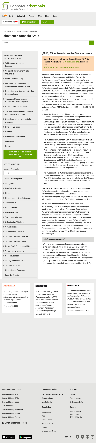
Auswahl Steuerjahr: (11, 169)
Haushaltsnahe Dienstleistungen (18, 198)
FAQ (40, 16)
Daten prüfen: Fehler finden (16, 107)
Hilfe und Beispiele (12, 127)
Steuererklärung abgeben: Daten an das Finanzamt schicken (19, 112)
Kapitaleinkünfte (11, 208)
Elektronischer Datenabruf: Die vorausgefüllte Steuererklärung (17, 84)
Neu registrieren (30, 22)
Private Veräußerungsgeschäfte (17, 246)
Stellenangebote (76, 402)
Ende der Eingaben (12, 275)
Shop (55, 16)
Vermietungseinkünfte (14, 217)
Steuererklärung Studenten (12, 410)
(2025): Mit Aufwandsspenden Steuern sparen (62, 67)
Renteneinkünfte (11, 212)
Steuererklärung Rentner (11, 417)
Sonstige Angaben (12, 265)
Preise (32, 16)
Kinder (7, 193)
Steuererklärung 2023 (10, 402)
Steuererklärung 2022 (10, 406)
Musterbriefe (47, 402)
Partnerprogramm (77, 398)
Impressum (9, 141)
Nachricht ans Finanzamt (15, 270)
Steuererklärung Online (11, 389)
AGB (43, 416)
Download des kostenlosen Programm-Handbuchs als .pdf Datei (20, 154)
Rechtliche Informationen (15, 136)
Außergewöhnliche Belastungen (17, 261)
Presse (8, 146)
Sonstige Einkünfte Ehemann (16, 236)
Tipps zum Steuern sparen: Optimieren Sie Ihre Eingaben (16, 100)
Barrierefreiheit (48, 424)
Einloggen (47, 22)
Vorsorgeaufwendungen (14, 251)
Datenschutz (47, 420)
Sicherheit (21, 16)
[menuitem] (10, 22)
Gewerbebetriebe (12, 227)
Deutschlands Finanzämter (53, 394)
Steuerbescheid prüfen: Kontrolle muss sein (18, 120)
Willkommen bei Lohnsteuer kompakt (16, 64)
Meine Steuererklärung (14, 79)
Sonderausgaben (12, 256)
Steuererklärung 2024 (10, 398)
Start (11, 16)
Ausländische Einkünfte (14, 232)
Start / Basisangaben (13, 179)
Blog (47, 16)
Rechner (8, 132)
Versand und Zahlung (50, 431)
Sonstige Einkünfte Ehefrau (16, 241)
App (3, 16)
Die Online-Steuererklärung (21, 9)
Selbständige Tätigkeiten (15, 222)
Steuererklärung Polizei (11, 413)
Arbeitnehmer (10, 203)
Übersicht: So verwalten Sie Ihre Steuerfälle (17, 72)
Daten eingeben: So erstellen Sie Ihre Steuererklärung (19, 92)
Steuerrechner (47, 398)
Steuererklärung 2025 (71, 62)
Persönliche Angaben (13, 188)
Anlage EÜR (10, 183)
